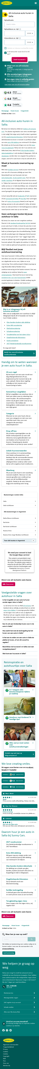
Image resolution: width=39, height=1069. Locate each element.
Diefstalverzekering (13, 328)
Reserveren (8, 584)
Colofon (5, 1054)
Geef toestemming (9, 953)
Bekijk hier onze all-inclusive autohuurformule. (19, 353)
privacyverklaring (8, 948)
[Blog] (10, 1030)
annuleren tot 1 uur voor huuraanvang (14, 277)
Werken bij (6, 1065)
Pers (4, 1061)
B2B (4, 1058)
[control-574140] (14, 33)
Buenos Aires (19, 530)
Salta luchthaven (19, 505)
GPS (28, 196)
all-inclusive (27, 605)
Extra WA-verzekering (14, 325)
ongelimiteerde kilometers (14, 137)
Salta (19, 501)
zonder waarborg (7, 180)
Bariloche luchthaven (19, 526)
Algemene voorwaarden (10, 1044)
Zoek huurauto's (19, 59)
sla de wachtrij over (19, 178)
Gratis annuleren (12, 341)
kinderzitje (21, 196)
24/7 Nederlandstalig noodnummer (19, 344)
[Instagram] (7, 1030)
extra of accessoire (14, 201)
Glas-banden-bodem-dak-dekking (18, 322)
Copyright (6, 1056)
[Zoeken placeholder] (31, 939)
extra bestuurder (7, 178)
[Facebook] (3, 1030)
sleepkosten (5, 156)
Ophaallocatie (9, 20)
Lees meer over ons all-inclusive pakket (17, 84)
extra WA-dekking (13, 142)
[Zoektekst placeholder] (15, 939)
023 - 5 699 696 (11, 986)
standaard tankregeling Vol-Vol (20, 223)
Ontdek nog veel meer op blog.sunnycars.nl (19, 754)
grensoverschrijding (12, 198)
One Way (23, 198)
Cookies (5, 1051)
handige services (13, 169)
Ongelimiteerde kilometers (16, 337)
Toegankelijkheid (8, 1047)
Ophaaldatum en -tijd (12, 29)
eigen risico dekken (10, 610)
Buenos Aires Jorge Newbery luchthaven (19, 535)
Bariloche (19, 522)
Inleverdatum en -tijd (12, 38)
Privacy (5, 1049)
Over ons (6, 1063)
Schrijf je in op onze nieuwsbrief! (17, 1021)
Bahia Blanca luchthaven (19, 518)
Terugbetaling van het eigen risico (18, 334)
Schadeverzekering (13, 331)
